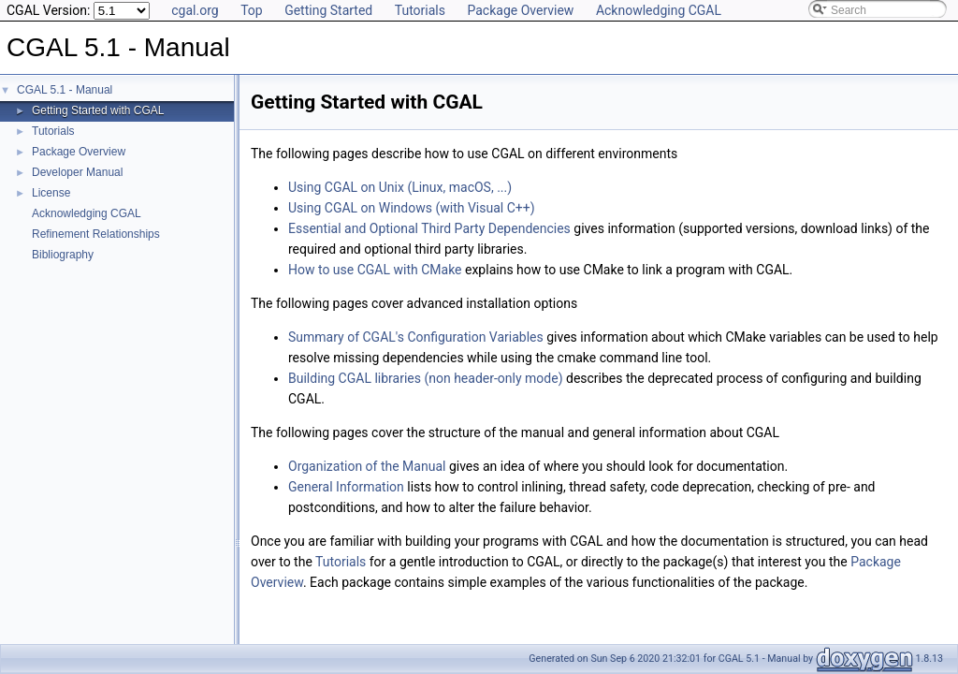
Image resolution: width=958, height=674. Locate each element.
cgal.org (194, 10)
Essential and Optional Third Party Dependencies (429, 228)
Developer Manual (77, 172)
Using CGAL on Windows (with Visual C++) (411, 207)
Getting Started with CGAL (98, 110)
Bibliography (63, 254)
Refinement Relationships (96, 234)
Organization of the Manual (366, 466)
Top (251, 10)
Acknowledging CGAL (658, 10)
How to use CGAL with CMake (375, 269)
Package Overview (520, 10)
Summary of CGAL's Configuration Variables (416, 337)
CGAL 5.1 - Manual (64, 89)
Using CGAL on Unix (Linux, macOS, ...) (400, 187)
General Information (346, 486)
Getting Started (328, 10)
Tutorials (420, 10)
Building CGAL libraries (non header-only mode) (425, 378)
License (51, 192)
